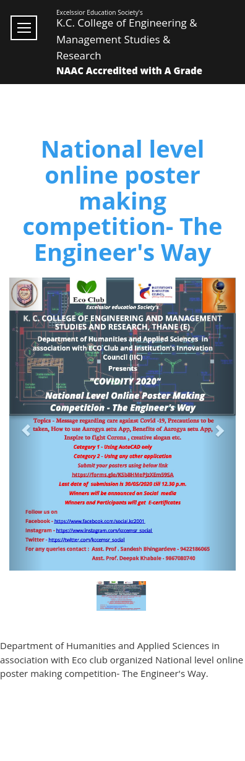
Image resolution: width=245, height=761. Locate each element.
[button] (26, 424)
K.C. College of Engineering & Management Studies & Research (126, 38)
